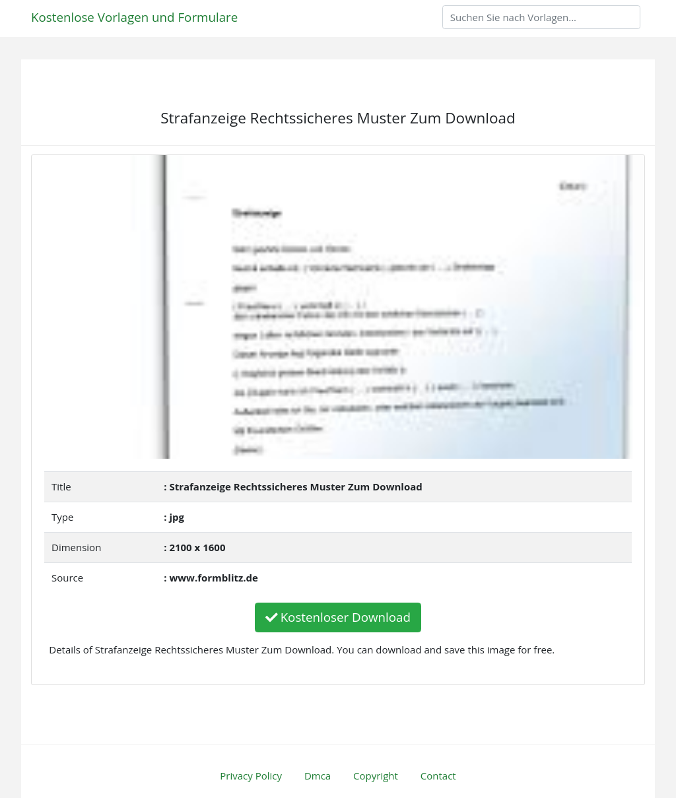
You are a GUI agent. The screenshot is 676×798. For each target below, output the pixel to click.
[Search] (541, 17)
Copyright (375, 775)
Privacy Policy (251, 775)
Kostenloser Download (338, 617)
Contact (438, 775)
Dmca (317, 775)
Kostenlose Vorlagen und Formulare (134, 17)
